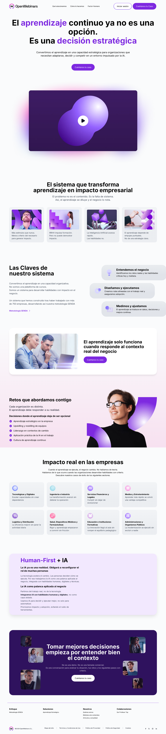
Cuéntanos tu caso (83, 67)
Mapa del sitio (49, 728)
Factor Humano (94, 6)
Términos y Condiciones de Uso (69, 728)
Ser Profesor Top (122, 712)
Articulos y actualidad (90, 718)
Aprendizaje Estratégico (51, 712)
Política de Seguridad (113, 728)
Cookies (128, 728)
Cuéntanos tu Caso (144, 6)
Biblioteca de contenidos (91, 715)
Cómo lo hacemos (77, 6)
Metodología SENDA (20, 310)
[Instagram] (152, 728)
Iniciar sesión (122, 6)
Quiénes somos (88, 712)
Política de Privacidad (93, 728)
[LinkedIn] (156, 728)
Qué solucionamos (59, 6)
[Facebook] (145, 728)
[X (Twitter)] (149, 728)
